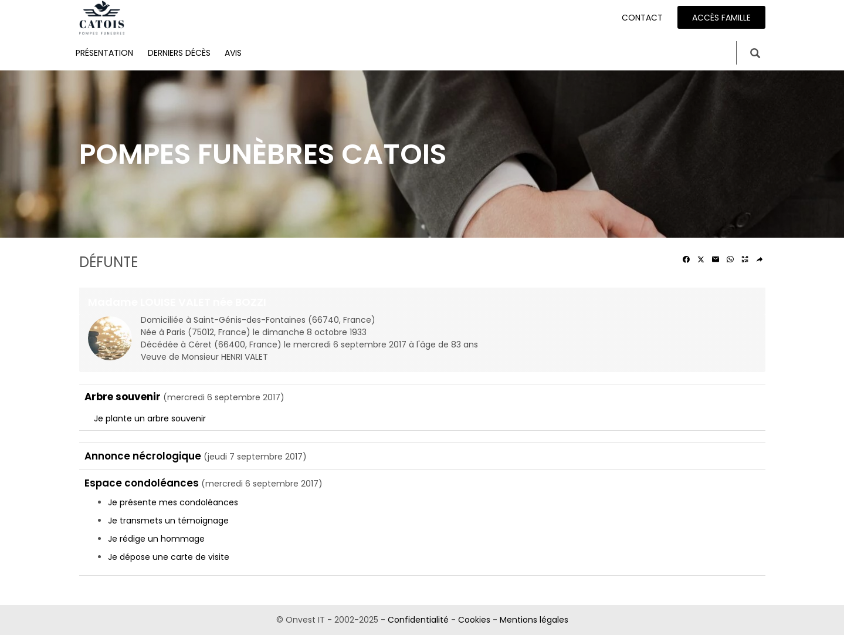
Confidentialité (418, 620)
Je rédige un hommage (156, 539)
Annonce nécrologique (142, 456)
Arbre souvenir (122, 397)
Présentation (104, 53)
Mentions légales (534, 620)
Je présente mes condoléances (173, 502)
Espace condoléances (141, 483)
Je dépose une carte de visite (168, 557)
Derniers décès (179, 53)
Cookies (474, 620)
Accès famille (721, 17)
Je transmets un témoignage (168, 520)
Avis (233, 53)
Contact (642, 17)
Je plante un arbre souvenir (150, 418)
